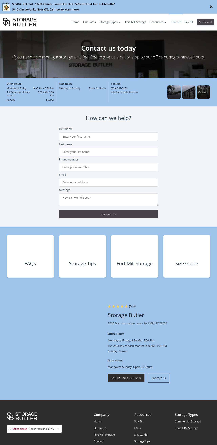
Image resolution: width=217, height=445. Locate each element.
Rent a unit (205, 22)
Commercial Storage (188, 425)
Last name (65, 144)
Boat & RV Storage (186, 431)
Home (98, 425)
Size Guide (140, 438)
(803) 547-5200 (119, 88)
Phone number (68, 159)
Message (64, 190)
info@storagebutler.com (125, 92)
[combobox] (34, 432)
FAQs (137, 431)
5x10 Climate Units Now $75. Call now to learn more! (45, 9)
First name (66, 129)
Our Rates (100, 431)
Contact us (159, 381)
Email (62, 175)
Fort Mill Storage (104, 438)
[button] (174, 92)
